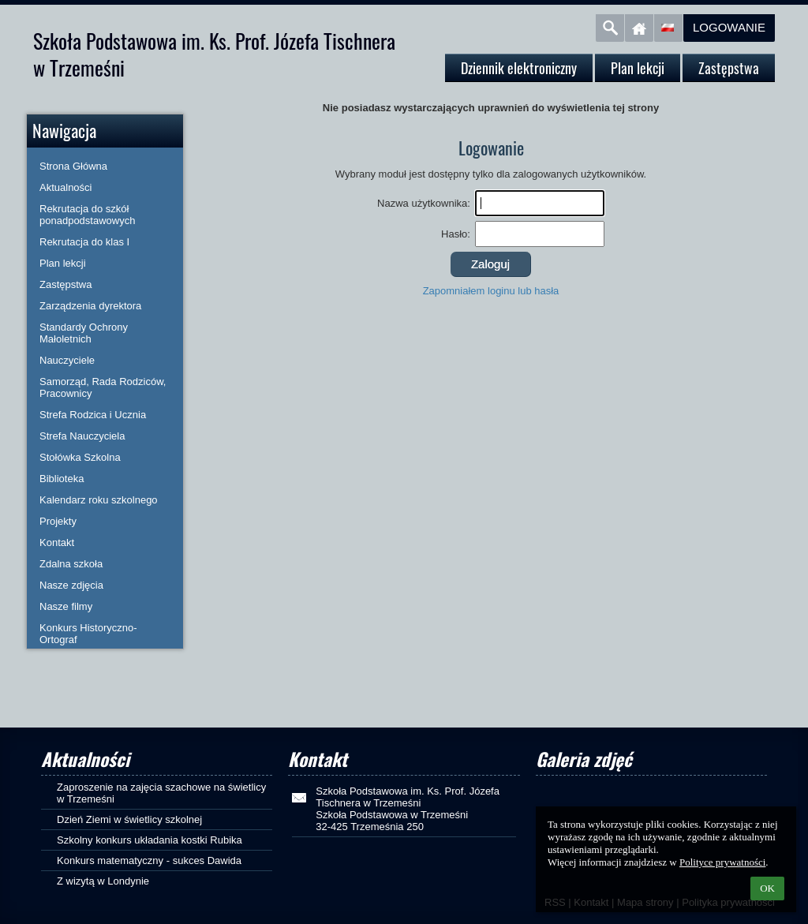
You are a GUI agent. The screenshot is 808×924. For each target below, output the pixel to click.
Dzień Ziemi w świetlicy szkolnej (129, 819)
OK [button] (767, 888)
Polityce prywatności (722, 862)
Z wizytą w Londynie (103, 881)
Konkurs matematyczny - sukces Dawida (149, 860)
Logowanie (729, 27)
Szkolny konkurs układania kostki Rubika (149, 840)
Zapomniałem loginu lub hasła (491, 291)
